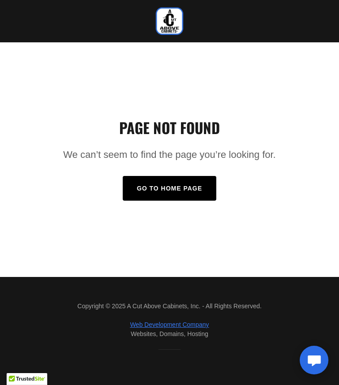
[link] (169, 21)
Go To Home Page (169, 188)
